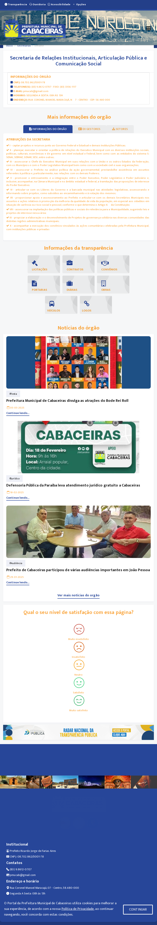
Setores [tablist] (120, 129)
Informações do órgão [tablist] (48, 129)
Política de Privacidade (77, 909)
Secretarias (24, 45)
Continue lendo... (17, 413)
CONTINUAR (138, 909)
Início (9, 45)
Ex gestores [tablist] (89, 129)
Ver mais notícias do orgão (78, 595)
